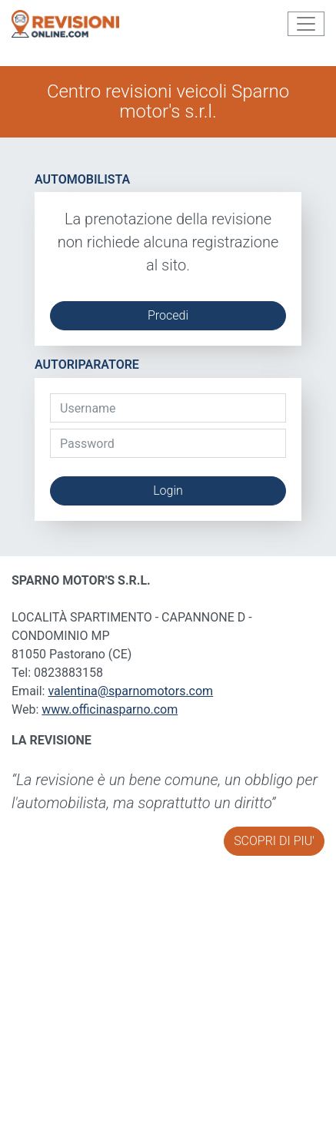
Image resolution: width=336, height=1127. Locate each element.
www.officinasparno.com (110, 709)
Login (168, 490)
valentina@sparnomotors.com (130, 691)
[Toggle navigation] (306, 24)
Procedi (168, 315)
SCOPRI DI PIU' (274, 841)
